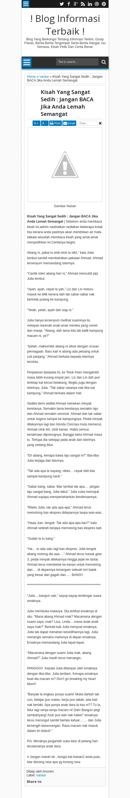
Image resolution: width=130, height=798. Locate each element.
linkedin (89, 4)
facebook (68, 4)
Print (57, 123)
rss (82, 4)
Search (103, 62)
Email (71, 123)
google (75, 4)
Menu (26, 4)
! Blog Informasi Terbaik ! (65, 24)
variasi (41, 775)
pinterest (103, 4)
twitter (61, 4)
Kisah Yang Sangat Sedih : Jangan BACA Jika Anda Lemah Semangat (67, 103)
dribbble (96, 4)
